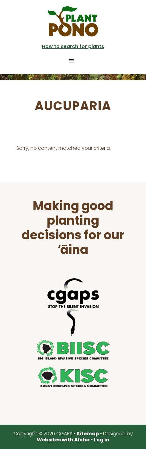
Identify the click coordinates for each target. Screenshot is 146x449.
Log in (101, 439)
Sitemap (88, 433)
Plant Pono (73, 21)
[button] (73, 61)
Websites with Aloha (63, 439)
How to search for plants (73, 46)
